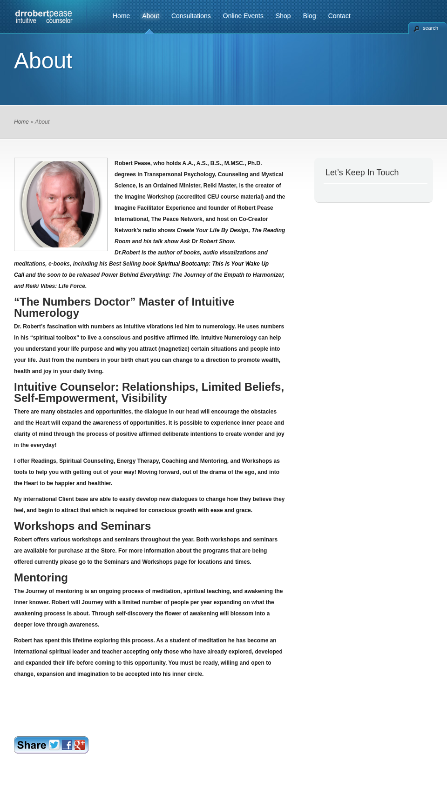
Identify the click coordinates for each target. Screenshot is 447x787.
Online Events (243, 16)
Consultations (191, 16)
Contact (339, 16)
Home (121, 16)
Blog (309, 16)
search (430, 28)
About (150, 16)
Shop (283, 16)
